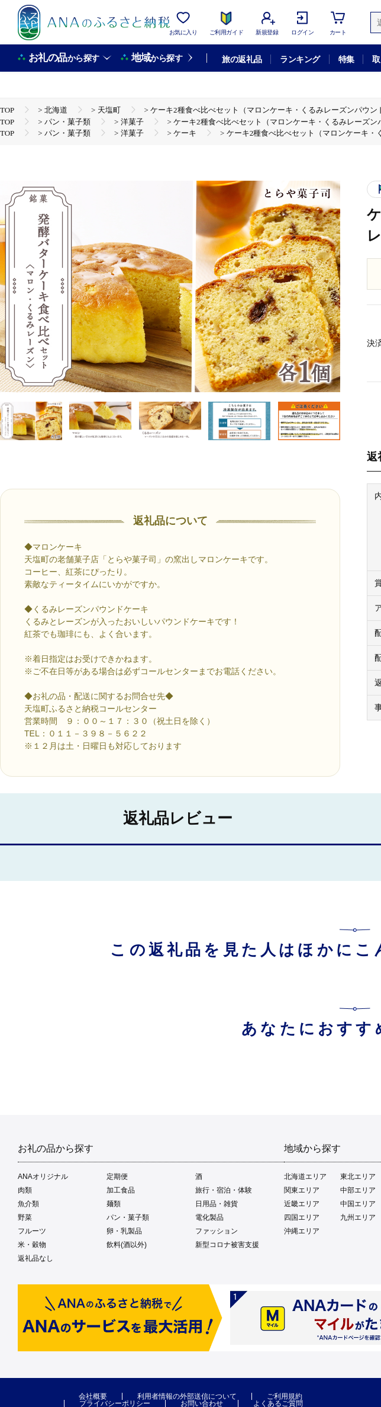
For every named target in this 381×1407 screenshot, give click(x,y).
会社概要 (93, 1396)
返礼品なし (35, 1258)
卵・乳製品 (124, 1231)
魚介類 (28, 1204)
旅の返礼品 (241, 59)
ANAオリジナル (43, 1176)
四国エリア (301, 1217)
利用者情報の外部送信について (187, 1396)
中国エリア (358, 1204)
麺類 (113, 1204)
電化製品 (209, 1217)
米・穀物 (32, 1245)
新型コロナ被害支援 (227, 1245)
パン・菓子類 (127, 1217)
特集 (346, 59)
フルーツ (32, 1231)
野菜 (25, 1217)
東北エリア (358, 1176)
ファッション (216, 1231)
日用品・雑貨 (216, 1204)
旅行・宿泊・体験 (223, 1190)
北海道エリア (305, 1176)
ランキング (299, 59)
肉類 (25, 1190)
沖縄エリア (301, 1231)
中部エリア (358, 1190)
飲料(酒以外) (126, 1245)
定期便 (117, 1176)
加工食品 (120, 1190)
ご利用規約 (284, 1396)
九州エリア (358, 1217)
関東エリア (301, 1190)
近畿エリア (301, 1204)
